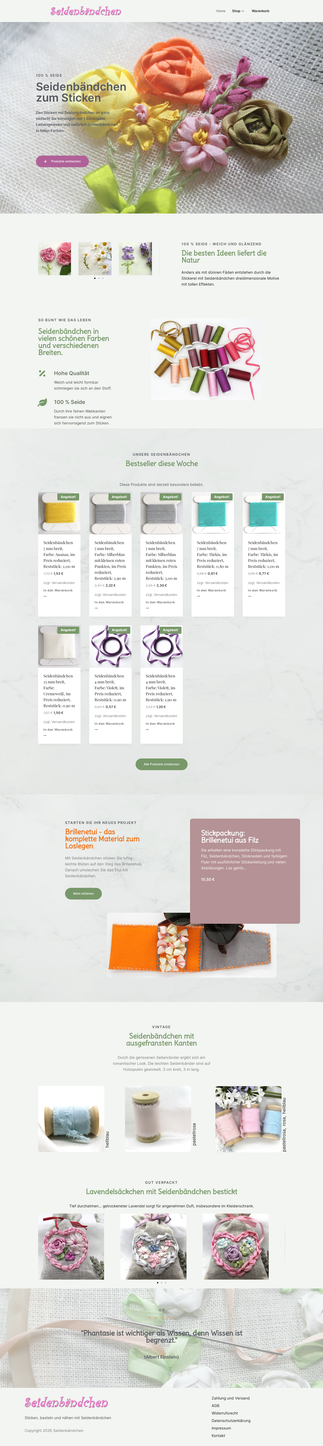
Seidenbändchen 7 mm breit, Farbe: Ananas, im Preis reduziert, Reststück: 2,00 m (59, 554)
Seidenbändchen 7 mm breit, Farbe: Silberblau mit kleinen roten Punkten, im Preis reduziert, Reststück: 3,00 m (161, 560)
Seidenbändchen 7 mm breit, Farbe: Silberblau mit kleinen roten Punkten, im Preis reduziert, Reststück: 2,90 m (110, 560)
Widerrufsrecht (225, 1413)
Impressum (221, 1428)
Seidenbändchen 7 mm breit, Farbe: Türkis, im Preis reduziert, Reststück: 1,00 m (263, 554)
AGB (215, 1405)
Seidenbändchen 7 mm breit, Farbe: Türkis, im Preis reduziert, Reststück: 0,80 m (212, 554)
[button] (43, 258)
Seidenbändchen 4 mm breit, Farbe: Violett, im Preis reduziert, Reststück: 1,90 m (161, 687)
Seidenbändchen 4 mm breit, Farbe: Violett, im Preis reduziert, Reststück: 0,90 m (110, 687)
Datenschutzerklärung (231, 1420)
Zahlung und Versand (231, 1398)
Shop (238, 11)
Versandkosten (63, 583)
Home (221, 11)
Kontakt (218, 1435)
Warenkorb (260, 11)
